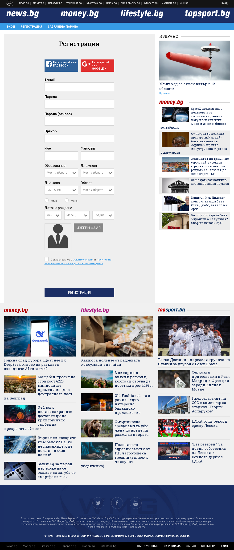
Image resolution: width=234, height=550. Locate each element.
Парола (51, 97)
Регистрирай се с (61, 64)
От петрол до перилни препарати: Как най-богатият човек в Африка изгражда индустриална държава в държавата (193, 143)
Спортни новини (74, 3)
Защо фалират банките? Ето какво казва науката (210, 181)
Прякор (51, 131)
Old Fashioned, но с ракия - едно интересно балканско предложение (132, 404)
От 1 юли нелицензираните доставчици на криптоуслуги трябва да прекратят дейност (38, 418)
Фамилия (88, 148)
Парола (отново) (58, 114)
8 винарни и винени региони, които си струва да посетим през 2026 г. (134, 378)
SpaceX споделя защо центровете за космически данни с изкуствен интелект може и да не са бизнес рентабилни (193, 118)
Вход (225, 3)
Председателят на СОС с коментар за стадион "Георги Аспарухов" (209, 404)
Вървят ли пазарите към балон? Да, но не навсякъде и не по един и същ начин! (57, 446)
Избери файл (88, 228)
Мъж (51, 200)
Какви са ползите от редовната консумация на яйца (110, 362)
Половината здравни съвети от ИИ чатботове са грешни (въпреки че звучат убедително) (115, 455)
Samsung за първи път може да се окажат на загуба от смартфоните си (57, 470)
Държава (52, 183)
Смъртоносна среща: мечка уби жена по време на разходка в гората (132, 428)
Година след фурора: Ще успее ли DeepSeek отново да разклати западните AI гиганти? (35, 364)
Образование (55, 166)
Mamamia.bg (169, 3)
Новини (24, 3)
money (174, 102)
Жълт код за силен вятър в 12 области (187, 86)
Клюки (55, 3)
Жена (71, 200)
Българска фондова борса (93, 3)
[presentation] (80, 278)
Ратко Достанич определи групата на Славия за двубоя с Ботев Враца (194, 361)
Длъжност (89, 166)
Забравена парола (63, 26)
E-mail (50, 79)
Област (86, 183)
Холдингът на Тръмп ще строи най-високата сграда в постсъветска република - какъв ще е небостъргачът (210, 166)
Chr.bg (184, 3)
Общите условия (83, 259)
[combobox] (61, 172)
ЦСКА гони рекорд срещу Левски (209, 423)
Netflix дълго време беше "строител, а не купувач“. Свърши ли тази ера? (210, 219)
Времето (165, 93)
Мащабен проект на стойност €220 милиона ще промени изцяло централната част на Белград (39, 387)
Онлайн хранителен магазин (130, 3)
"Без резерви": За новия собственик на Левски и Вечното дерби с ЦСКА (209, 452)
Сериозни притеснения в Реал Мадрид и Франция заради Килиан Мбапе (211, 380)
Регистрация (31, 26)
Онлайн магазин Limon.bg (112, 3)
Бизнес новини (39, 3)
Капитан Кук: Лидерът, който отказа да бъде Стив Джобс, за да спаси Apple (209, 203)
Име (48, 148)
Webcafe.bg (151, 3)
